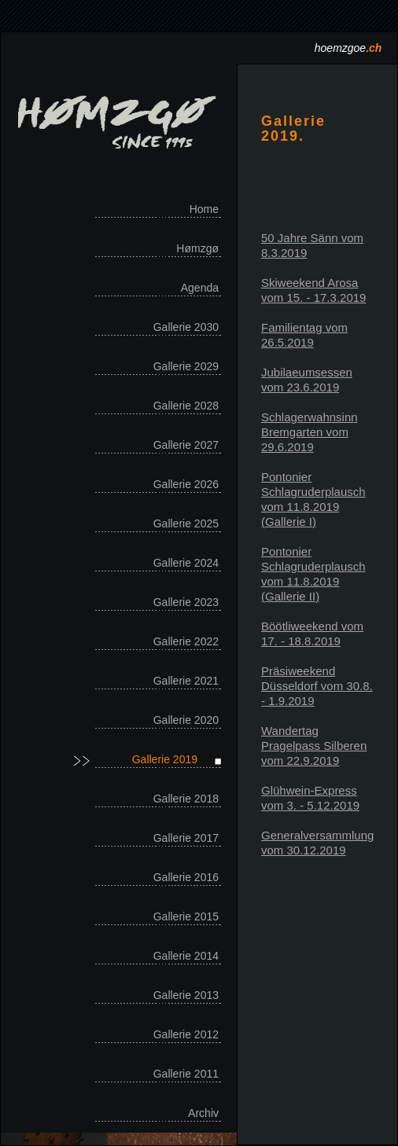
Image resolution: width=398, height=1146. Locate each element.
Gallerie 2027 (186, 445)
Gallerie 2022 (186, 641)
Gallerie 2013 (186, 995)
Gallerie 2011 (186, 1073)
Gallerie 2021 (186, 680)
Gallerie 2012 (186, 1034)
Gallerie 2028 (186, 405)
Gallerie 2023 (186, 602)
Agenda (200, 287)
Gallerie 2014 (186, 955)
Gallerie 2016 (186, 877)
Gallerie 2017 (186, 838)
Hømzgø (197, 248)
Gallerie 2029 (186, 366)
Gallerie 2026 (186, 484)
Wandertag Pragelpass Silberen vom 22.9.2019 (314, 745)
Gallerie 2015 (186, 916)
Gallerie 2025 (186, 523)
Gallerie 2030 (186, 327)
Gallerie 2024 (186, 562)
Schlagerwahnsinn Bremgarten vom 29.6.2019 (309, 432)
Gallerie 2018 (186, 798)
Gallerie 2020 (186, 720)
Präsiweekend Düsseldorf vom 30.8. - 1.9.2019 (317, 685)
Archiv (203, 1113)
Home (204, 209)
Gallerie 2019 (164, 759)
